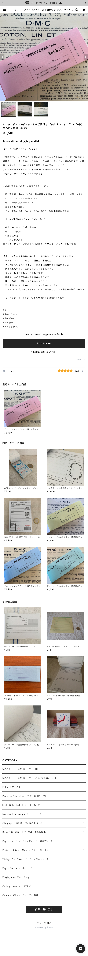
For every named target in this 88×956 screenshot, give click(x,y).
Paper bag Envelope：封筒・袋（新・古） (24, 796)
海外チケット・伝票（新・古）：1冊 (20, 769)
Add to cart (44, 343)
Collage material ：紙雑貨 (16, 886)
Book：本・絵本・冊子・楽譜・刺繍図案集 (24, 832)
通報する (81, 359)
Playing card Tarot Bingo (16, 877)
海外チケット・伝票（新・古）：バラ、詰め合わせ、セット (31, 778)
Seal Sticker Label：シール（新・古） (22, 805)
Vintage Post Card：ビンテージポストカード (25, 859)
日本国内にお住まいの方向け (44, 352)
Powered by (44, 927)
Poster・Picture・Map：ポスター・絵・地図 (25, 850)
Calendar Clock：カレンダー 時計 (20, 895)
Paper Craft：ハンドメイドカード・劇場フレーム (27, 841)
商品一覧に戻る (44, 909)
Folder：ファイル (11, 787)
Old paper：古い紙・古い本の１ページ (22, 823)
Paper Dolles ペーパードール (17, 868)
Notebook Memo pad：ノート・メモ (22, 814)
